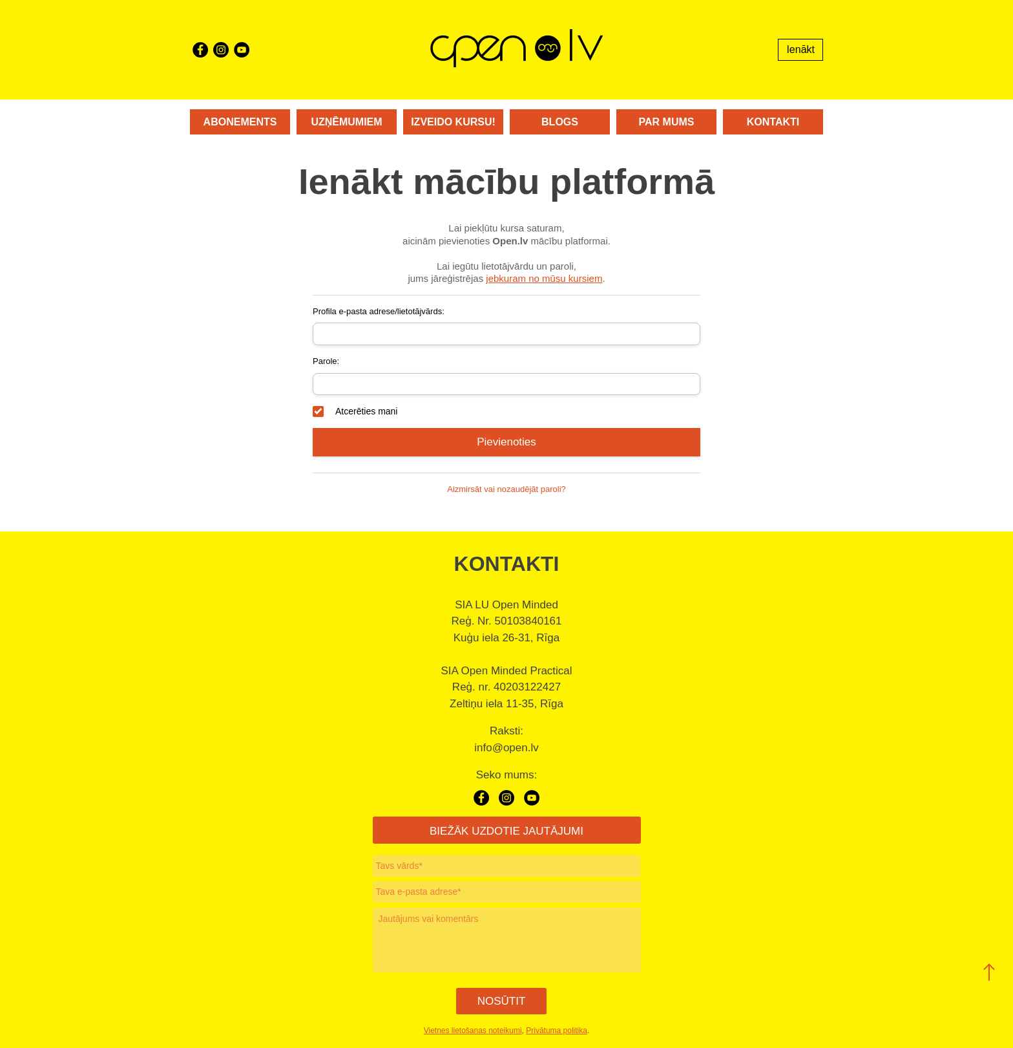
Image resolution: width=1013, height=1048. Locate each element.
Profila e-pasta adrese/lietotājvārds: (378, 311)
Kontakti (773, 121)
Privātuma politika (556, 1030)
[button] (989, 972)
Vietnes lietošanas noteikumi (473, 1030)
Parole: (326, 361)
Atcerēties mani (355, 411)
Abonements (240, 121)
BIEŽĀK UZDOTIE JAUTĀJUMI (506, 831)
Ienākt (800, 49)
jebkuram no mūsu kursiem (544, 278)
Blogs (559, 121)
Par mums (666, 121)
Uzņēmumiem (346, 121)
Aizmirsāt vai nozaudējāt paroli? (506, 489)
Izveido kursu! (453, 121)
